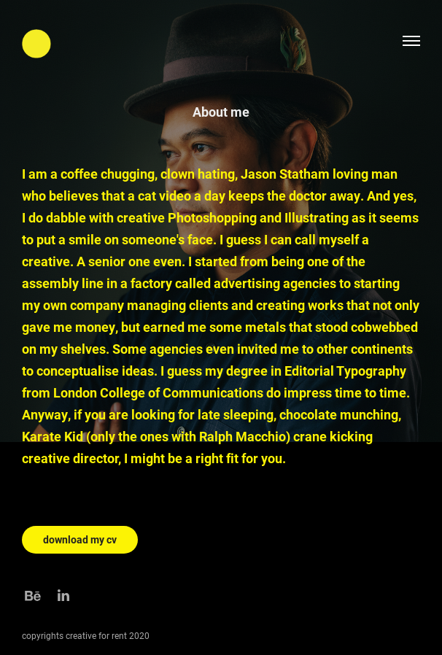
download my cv (80, 539)
